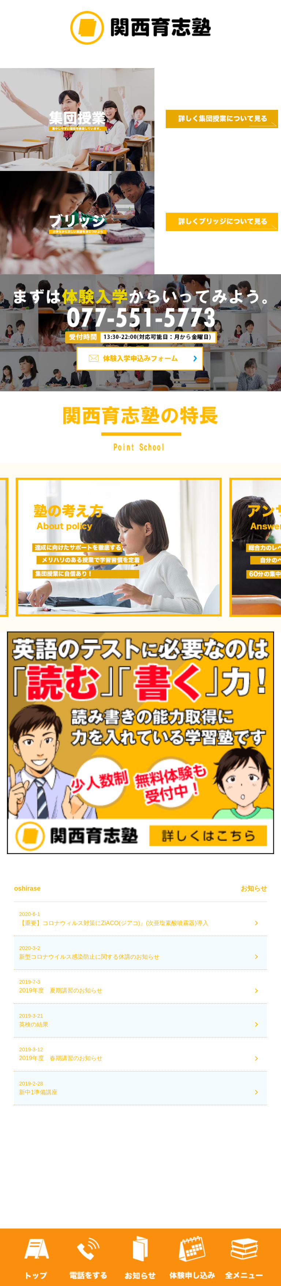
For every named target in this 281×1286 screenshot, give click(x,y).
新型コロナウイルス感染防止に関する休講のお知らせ (89, 957)
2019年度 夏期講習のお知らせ (60, 990)
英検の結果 (33, 1024)
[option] (140, 547)
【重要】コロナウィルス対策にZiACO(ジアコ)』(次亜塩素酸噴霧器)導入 (113, 923)
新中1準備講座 (38, 1092)
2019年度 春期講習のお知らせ (60, 1058)
